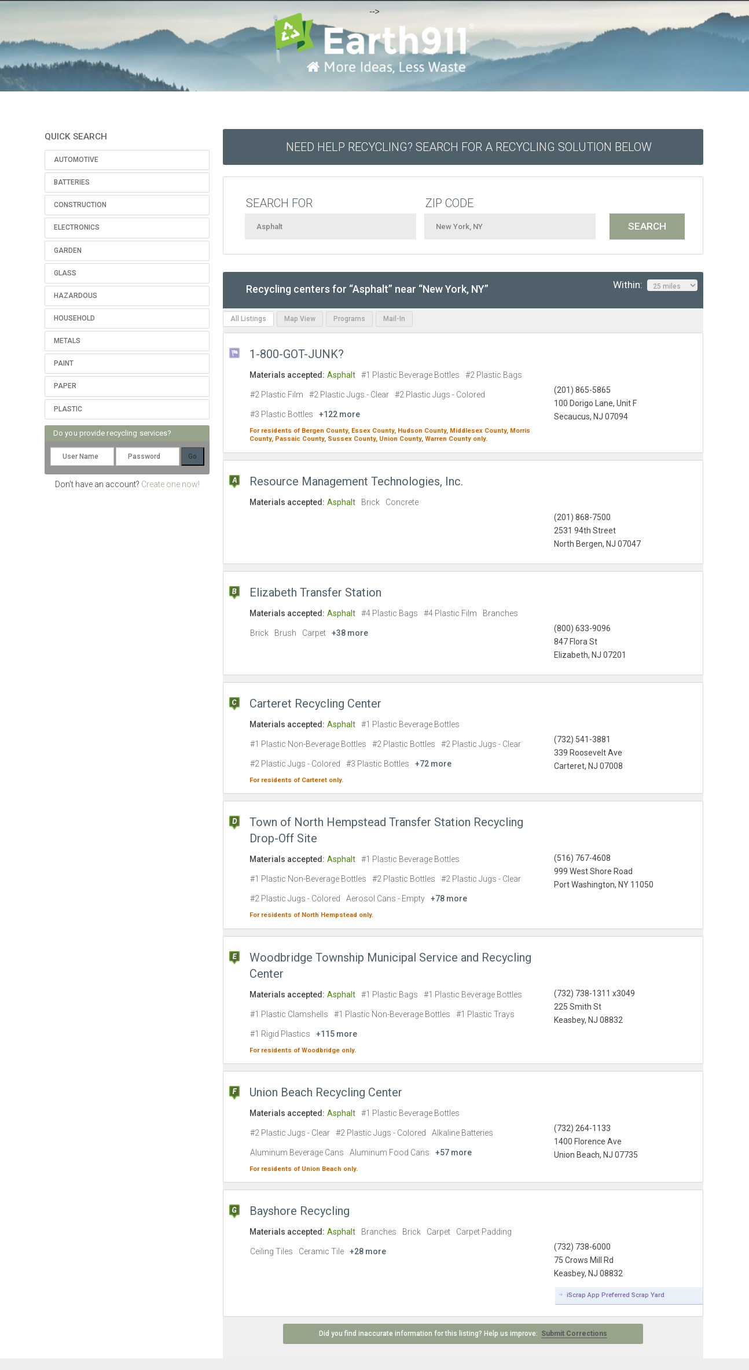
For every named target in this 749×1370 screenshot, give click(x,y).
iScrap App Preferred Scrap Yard (615, 1295)
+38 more (350, 633)
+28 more (368, 1251)
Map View (299, 319)
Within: (655, 285)
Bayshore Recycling (299, 1211)
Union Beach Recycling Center (325, 1092)
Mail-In (394, 319)
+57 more (453, 1152)
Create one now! (170, 484)
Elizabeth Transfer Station (315, 592)
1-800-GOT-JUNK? (296, 354)
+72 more (433, 763)
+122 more (339, 414)
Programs (349, 319)
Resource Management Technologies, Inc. (356, 481)
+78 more (449, 898)
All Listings (248, 319)
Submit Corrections (574, 1334)
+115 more (336, 1033)
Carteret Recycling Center (315, 703)
